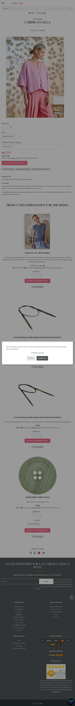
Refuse (31, 358)
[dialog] (37, 353)
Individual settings (37, 352)
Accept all (42, 358)
